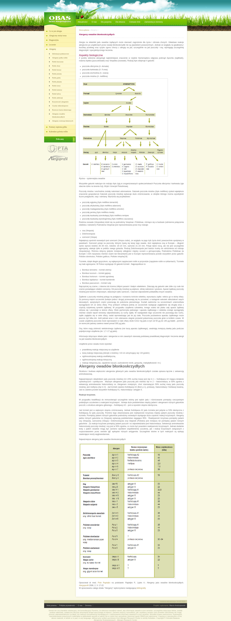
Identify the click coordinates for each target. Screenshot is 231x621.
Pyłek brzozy (56, 70)
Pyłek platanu (57, 82)
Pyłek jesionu (57, 74)
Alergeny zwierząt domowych (62, 121)
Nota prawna (52, 605)
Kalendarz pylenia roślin (58, 131)
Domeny (88, 605)
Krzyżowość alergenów (60, 102)
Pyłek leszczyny (58, 62)
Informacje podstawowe (60, 54)
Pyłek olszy (56, 66)
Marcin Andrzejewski (177, 605)
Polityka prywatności (67, 605)
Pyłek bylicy (56, 94)
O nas (80, 605)
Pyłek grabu (56, 78)
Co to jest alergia (55, 31)
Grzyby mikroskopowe (60, 106)
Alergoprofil (84, 585)
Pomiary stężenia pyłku (58, 127)
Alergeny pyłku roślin (59, 58)
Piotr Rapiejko (104, 583)
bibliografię (141, 588)
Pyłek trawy (56, 86)
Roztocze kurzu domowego (61, 110)
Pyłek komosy (57, 90)
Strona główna (84, 30)
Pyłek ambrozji (57, 98)
